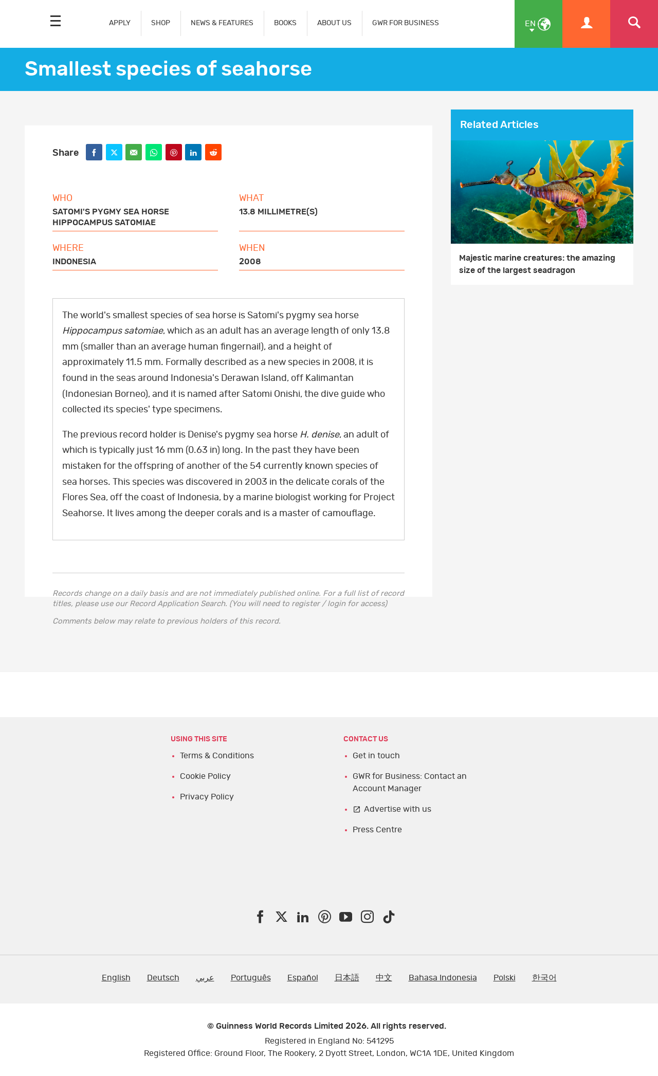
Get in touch (376, 756)
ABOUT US (334, 23)
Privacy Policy (207, 797)
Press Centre (377, 830)
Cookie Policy (205, 776)
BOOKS (285, 23)
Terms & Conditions (217, 756)
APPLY (120, 23)
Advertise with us (397, 809)
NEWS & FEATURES (222, 23)
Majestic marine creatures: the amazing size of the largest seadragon (537, 264)
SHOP (160, 23)
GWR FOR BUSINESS (405, 23)
